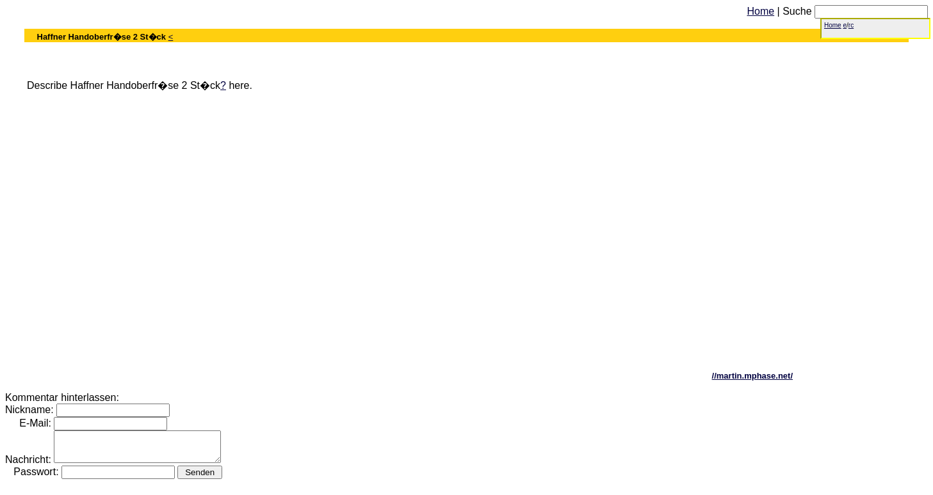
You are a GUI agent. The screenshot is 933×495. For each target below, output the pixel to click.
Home (760, 11)
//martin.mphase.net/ (752, 376)
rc (851, 25)
